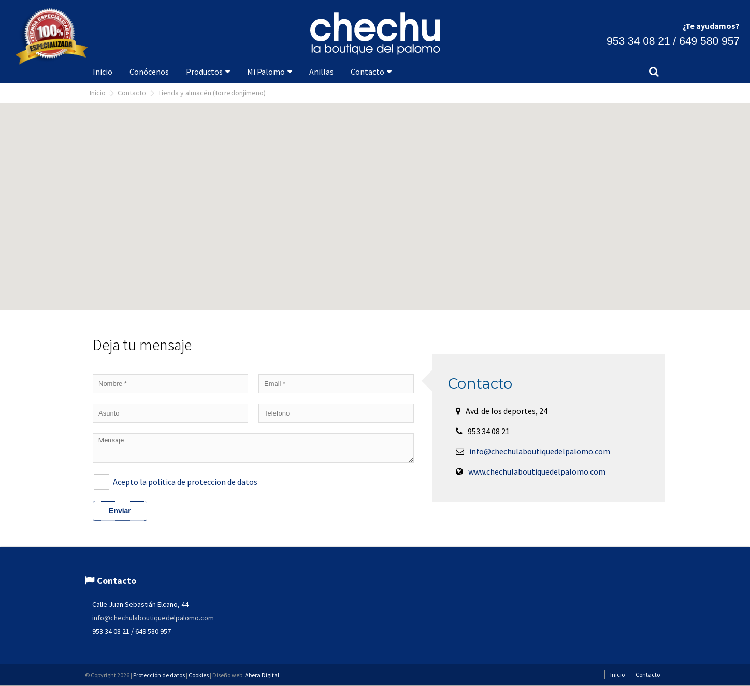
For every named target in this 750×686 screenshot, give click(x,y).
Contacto (132, 92)
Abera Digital (262, 675)
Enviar (120, 511)
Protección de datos (159, 675)
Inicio (98, 92)
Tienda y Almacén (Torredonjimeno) (212, 92)
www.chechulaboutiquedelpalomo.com (536, 471)
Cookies (199, 675)
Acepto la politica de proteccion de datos (185, 482)
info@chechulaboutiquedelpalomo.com (539, 451)
